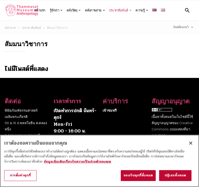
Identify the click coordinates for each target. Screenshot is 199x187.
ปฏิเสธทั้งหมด (175, 178)
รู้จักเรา (56, 10)
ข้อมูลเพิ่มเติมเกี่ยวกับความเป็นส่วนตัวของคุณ (77, 164)
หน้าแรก (39, 10)
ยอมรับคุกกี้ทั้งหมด (138, 178)
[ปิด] (190, 146)
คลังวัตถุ (74, 10)
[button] (187, 10)
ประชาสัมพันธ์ (120, 10)
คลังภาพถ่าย (95, 10)
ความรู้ (142, 10)
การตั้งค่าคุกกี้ (20, 178)
